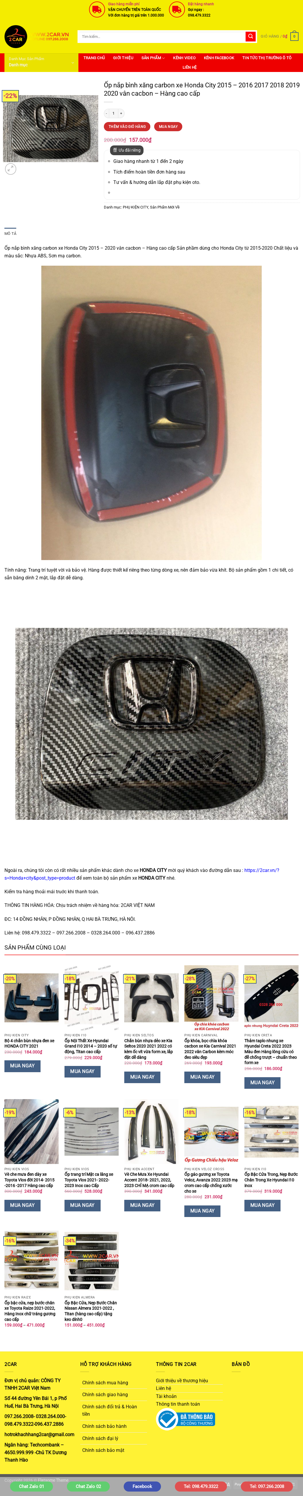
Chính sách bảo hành (104, 1426)
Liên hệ (190, 67)
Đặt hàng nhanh (201, 4)
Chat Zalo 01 (31, 1486)
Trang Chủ (94, 58)
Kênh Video (184, 58)
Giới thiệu (123, 58)
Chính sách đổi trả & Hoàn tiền (109, 1410)
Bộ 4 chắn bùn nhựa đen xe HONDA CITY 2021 (29, 1043)
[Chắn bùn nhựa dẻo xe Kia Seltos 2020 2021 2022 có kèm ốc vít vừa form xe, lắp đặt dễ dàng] (151, 997)
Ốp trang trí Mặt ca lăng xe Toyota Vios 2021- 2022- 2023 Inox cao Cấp (89, 1180)
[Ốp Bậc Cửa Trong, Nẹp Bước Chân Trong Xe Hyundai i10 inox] (271, 1131)
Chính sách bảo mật (103, 1450)
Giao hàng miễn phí (123, 4)
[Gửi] (251, 37)
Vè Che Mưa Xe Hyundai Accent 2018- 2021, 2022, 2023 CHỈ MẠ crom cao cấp (149, 1180)
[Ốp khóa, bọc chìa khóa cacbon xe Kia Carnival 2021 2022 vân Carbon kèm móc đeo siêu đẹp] (211, 997)
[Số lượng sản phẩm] (113, 113)
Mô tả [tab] (10, 233)
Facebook (142, 1486)
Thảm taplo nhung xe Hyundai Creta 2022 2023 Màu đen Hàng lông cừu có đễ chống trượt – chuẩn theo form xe (270, 1052)
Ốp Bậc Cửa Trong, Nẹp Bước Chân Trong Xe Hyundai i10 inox (271, 1180)
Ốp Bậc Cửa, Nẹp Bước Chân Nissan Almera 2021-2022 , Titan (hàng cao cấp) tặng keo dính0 (91, 1311)
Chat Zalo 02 (88, 1486)
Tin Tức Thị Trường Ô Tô (266, 58)
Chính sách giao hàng (105, 1394)
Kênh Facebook (219, 58)
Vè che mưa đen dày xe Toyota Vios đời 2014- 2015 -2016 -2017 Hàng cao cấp (29, 1180)
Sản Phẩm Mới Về (165, 207)
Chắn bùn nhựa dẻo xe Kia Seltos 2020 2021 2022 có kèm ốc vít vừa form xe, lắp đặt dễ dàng (148, 1049)
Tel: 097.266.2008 (267, 1486)
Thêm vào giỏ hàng (127, 126)
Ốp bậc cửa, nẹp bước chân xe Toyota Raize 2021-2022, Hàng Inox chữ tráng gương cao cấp (29, 1311)
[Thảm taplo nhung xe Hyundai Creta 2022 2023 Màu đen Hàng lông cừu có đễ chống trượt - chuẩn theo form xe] (271, 997)
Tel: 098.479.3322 (201, 1486)
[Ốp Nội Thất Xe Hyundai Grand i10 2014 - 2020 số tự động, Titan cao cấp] (92, 997)
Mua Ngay (168, 126)
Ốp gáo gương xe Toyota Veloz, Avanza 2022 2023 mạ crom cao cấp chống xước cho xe (211, 1183)
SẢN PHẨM (153, 58)
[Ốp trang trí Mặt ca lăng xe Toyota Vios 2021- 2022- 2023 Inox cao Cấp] (92, 1131)
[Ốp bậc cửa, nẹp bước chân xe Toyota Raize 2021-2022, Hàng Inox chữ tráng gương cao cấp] (31, 1260)
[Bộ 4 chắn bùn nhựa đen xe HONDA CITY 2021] (31, 997)
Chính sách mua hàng (105, 1383)
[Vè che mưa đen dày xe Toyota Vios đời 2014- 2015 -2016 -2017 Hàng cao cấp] (31, 1131)
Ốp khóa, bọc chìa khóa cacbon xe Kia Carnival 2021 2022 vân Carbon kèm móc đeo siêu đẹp (210, 1049)
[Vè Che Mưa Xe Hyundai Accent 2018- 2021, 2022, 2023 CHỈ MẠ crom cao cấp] (151, 1131)
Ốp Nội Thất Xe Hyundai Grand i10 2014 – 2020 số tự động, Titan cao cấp (91, 1046)
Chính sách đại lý (100, 1438)
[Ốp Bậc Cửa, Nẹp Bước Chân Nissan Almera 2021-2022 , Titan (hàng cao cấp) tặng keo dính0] (92, 1260)
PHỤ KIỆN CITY (135, 207)
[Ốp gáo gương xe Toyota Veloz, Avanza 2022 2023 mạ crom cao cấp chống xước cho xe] (211, 1131)
